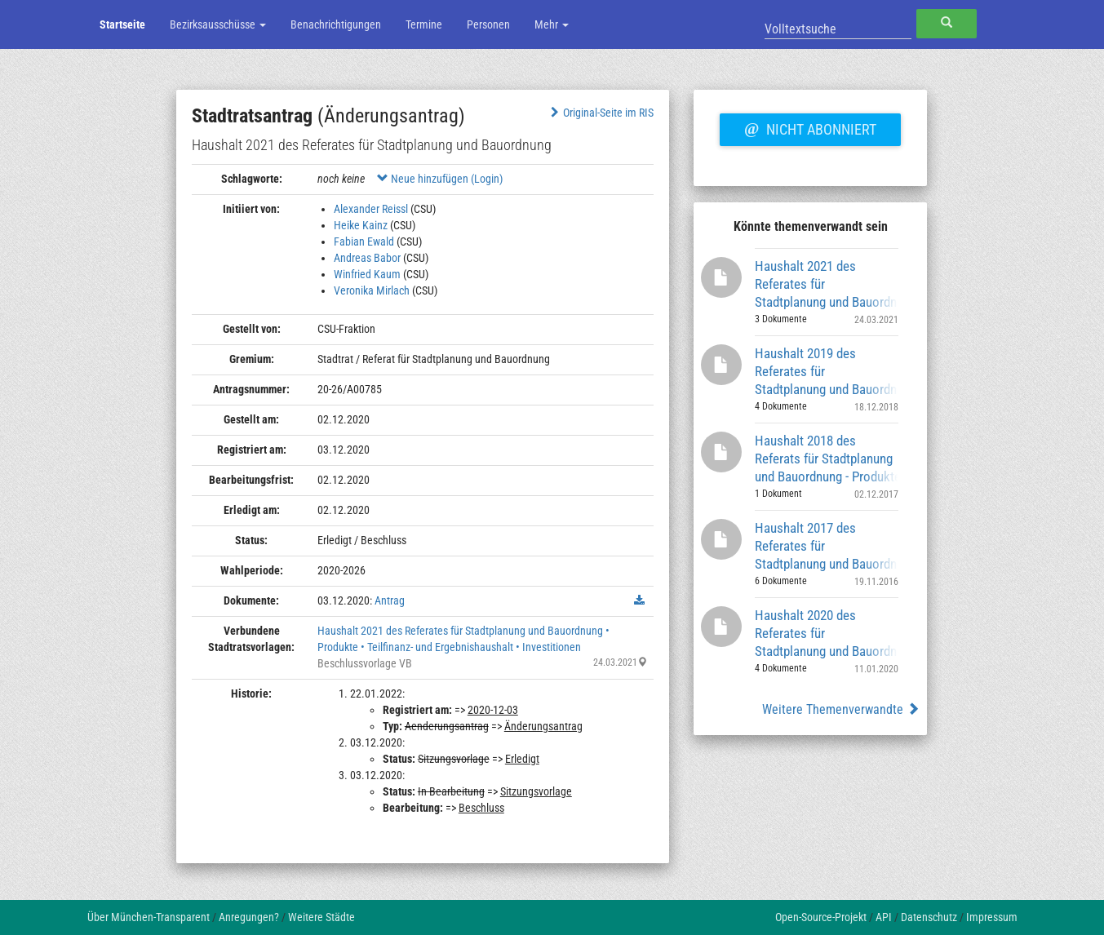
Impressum (992, 917)
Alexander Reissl (371, 208)
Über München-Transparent (148, 917)
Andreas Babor (367, 257)
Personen (488, 24)
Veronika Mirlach (372, 290)
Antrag (390, 600)
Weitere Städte (321, 917)
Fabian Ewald (364, 241)
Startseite (122, 24)
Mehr (551, 24)
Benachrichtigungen (335, 24)
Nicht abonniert (810, 127)
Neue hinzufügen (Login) (440, 178)
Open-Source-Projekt (821, 917)
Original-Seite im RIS (600, 112)
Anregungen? (249, 917)
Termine (424, 24)
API (884, 917)
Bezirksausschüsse (218, 24)
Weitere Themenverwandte (841, 709)
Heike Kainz (361, 225)
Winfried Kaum (367, 274)
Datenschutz (929, 917)
